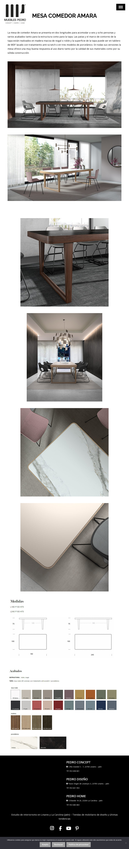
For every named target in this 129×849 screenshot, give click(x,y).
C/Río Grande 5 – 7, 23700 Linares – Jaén (85, 767)
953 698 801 (74, 771)
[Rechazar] (126, 843)
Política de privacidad (78, 845)
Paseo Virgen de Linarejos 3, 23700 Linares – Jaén (88, 783)
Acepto (45, 845)
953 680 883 (74, 805)
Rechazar (58, 845)
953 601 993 (74, 788)
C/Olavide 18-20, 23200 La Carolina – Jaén (85, 800)
